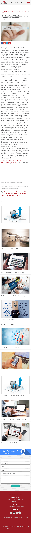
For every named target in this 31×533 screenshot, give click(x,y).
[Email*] (15, 470)
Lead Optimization (10, 195)
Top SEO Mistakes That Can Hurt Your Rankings (13, 295)
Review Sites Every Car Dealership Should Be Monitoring (12, 371)
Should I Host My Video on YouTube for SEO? (12, 272)
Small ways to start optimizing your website (12, 225)
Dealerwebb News (6, 11)
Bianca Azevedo (13, 9)
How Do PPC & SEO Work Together (10, 248)
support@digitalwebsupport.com (15, 506)
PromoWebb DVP (21, 195)
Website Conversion (13, 193)
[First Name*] (15, 459)
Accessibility (25, 526)
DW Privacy (5, 526)
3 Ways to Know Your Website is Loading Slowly (13, 419)
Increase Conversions (17, 192)
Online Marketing (14, 11)
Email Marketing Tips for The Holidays (11, 442)
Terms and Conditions (15, 526)
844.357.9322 (18, 2)
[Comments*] (15, 480)
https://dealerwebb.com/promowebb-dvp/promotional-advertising (11, 161)
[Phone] (15, 466)
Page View (7, 192)
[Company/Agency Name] (15, 473)
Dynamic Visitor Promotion (23, 11)
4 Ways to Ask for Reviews (8, 319)
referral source (18, 113)
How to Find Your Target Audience (10, 347)
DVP (3, 12)
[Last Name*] (15, 463)
